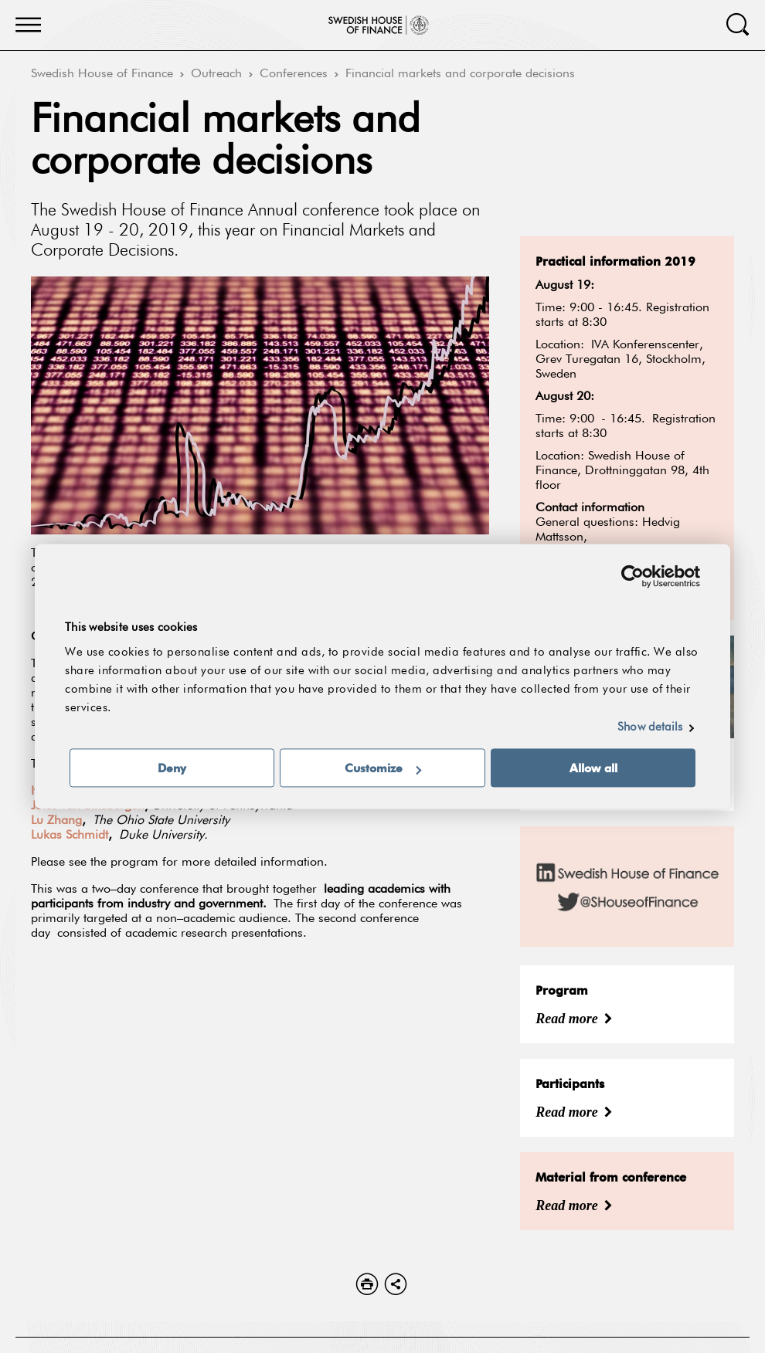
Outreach (216, 74)
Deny (172, 768)
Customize (383, 768)
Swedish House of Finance (102, 74)
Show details (649, 728)
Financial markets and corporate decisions (460, 74)
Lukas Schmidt (69, 835)
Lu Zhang (56, 821)
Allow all (593, 768)
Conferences (294, 74)
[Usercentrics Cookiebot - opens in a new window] (632, 576)
